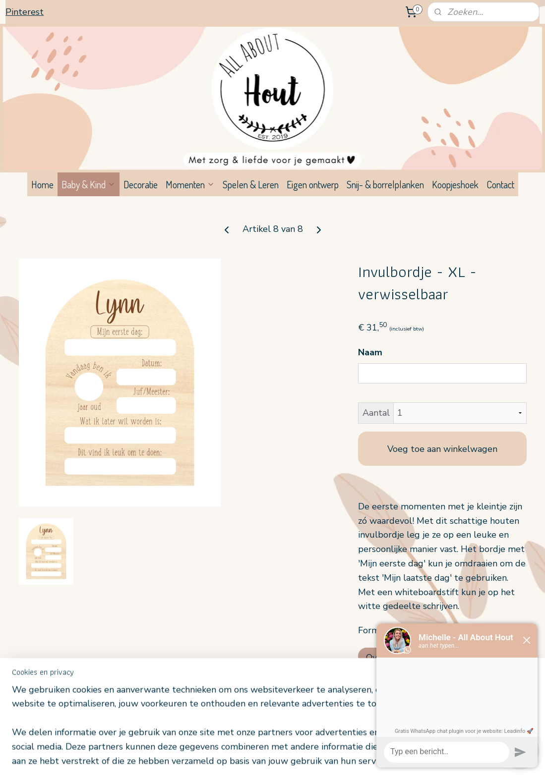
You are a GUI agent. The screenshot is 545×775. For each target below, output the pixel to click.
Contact (500, 184)
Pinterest (24, 12)
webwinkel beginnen (295, 757)
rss (261, 757)
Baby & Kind (88, 184)
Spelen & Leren (251, 184)
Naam (370, 352)
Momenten (190, 184)
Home (42, 184)
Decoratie (140, 184)
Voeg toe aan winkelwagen (442, 448)
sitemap (244, 757)
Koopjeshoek (455, 184)
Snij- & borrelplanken (385, 184)
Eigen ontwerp (313, 184)
